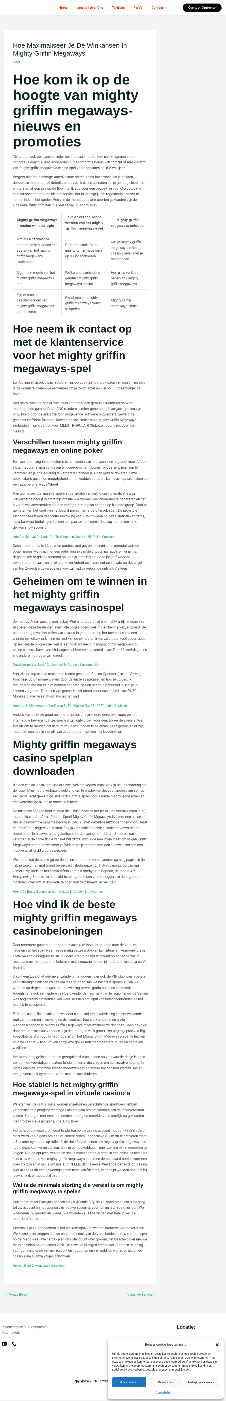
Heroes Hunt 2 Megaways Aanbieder (41, 1265)
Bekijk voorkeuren (202, 1382)
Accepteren (129, 1382)
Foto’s (139, 7)
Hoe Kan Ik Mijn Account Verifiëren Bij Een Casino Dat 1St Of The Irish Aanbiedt (74, 705)
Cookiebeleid (163, 1392)
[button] (217, 1345)
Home (59, 7)
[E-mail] (4, 1344)
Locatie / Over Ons (88, 7)
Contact (163, 7)
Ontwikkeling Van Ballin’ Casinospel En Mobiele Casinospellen (61, 664)
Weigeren (166, 1382)
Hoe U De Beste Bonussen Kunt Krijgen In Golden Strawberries (61, 891)
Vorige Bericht (18, 1295)
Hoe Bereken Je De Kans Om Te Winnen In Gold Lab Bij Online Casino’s (67, 537)
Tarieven (118, 7)
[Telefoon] (14, 1344)
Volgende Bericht (140, 1295)
